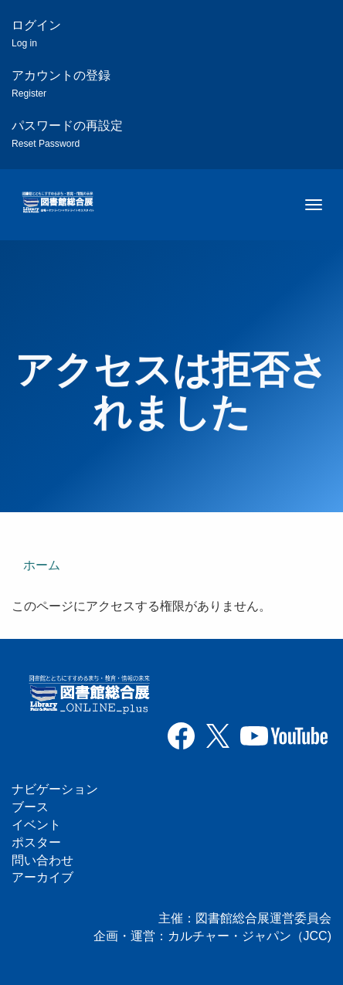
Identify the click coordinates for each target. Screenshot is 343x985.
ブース (30, 806)
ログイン (36, 34)
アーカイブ (42, 877)
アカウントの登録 (61, 84)
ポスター (36, 842)
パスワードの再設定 (67, 134)
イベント (36, 824)
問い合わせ (42, 860)
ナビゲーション (55, 789)
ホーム (41, 565)
